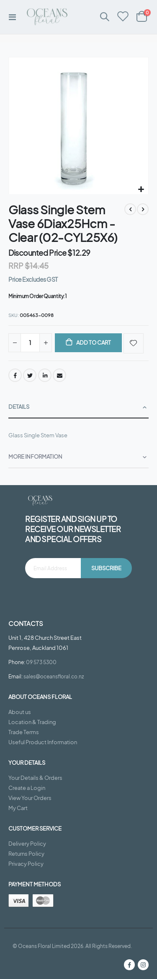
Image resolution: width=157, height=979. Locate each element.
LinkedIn (44, 375)
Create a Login (26, 787)
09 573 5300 (41, 662)
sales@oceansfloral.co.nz (53, 676)
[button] (141, 189)
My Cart (18, 808)
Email (59, 375)
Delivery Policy (27, 843)
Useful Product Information (42, 742)
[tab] (78, 407)
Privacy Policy (26, 863)
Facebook (15, 375)
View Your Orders (29, 798)
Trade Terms (23, 732)
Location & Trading (32, 722)
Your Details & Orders (35, 777)
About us (19, 712)
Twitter (29, 375)
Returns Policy (26, 853)
